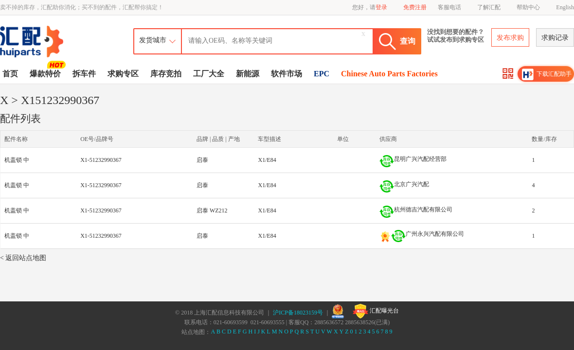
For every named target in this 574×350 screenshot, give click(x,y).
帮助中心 (528, 7)
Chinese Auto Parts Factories (389, 74)
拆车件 (84, 74)
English (565, 7)
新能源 (247, 74)
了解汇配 (489, 7)
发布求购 (510, 37)
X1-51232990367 (101, 160)
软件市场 (286, 74)
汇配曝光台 (376, 311)
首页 (10, 74)
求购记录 (555, 37)
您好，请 (369, 7)
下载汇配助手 (547, 74)
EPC (321, 74)
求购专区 (123, 74)
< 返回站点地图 (23, 258)
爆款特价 (46, 73)
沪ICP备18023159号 (298, 312)
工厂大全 (208, 74)
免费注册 (415, 7)
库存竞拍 (165, 74)
